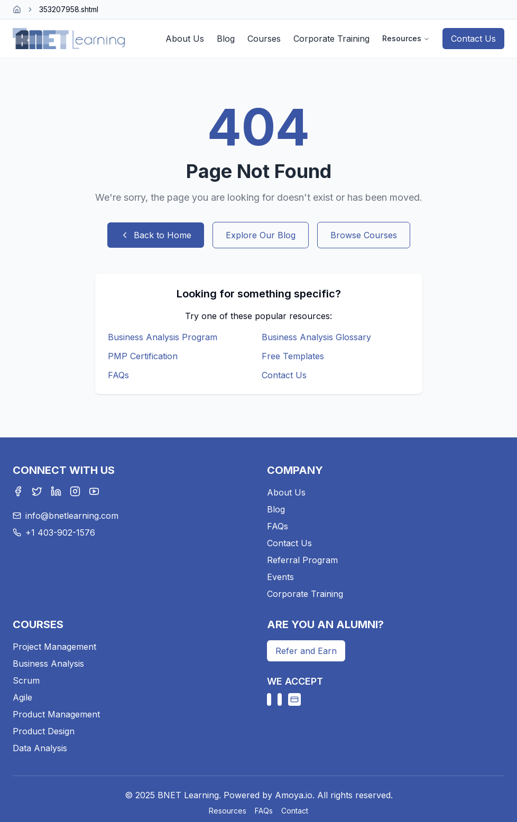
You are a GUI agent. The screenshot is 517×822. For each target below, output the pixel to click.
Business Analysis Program (162, 337)
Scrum (26, 680)
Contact (294, 810)
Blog (226, 38)
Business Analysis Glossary (316, 337)
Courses (264, 38)
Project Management (54, 646)
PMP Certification (143, 356)
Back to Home (155, 235)
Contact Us (473, 38)
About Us (184, 38)
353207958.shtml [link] (68, 9)
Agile (22, 697)
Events (280, 577)
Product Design (44, 731)
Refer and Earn (306, 651)
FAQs (118, 375)
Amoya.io (293, 795)
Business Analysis (48, 663)
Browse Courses (363, 235)
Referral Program (302, 560)
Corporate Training (331, 38)
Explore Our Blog (261, 235)
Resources (406, 38)
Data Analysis (40, 748)
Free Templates (293, 356)
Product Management (56, 714)
